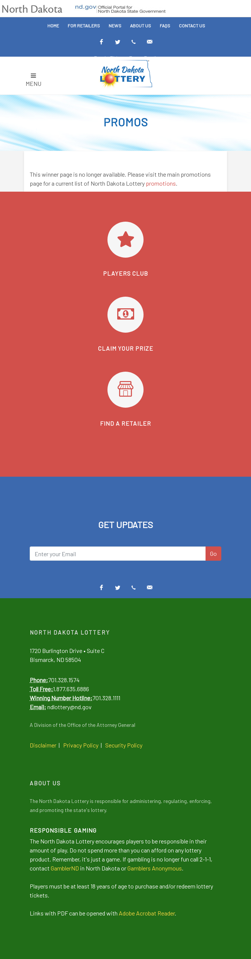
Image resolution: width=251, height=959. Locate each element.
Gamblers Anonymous (154, 868)
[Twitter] (117, 42)
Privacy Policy (80, 745)
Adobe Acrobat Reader (147, 913)
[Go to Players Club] (125, 240)
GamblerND (65, 868)
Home (53, 25)
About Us (140, 25)
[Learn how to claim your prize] (125, 315)
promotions (161, 183)
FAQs (165, 25)
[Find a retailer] (125, 390)
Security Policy (123, 745)
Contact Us (192, 25)
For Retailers (84, 25)
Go (213, 553)
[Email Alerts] (149, 42)
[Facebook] (101, 42)
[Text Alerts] (133, 42)
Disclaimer (43, 745)
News (115, 25)
